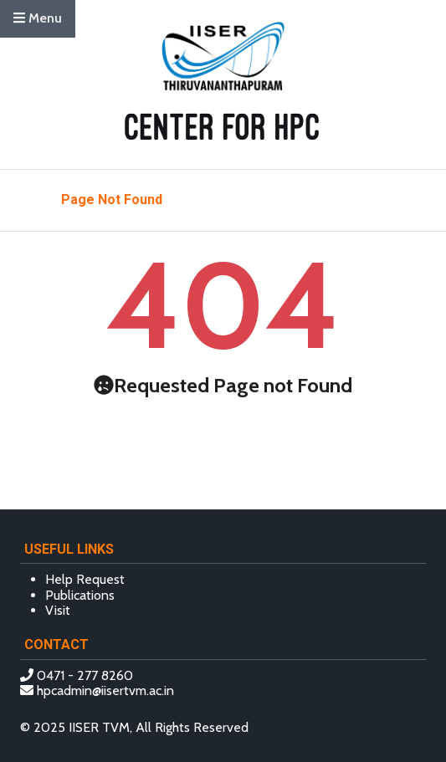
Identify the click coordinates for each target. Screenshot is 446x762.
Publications (80, 595)
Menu (37, 18)
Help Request (85, 579)
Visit (57, 610)
